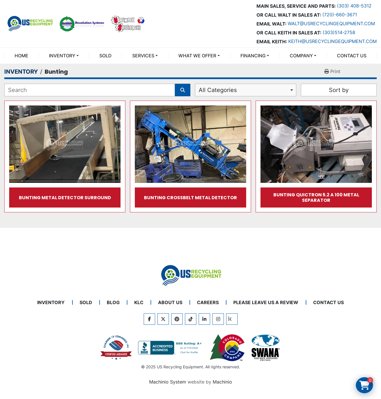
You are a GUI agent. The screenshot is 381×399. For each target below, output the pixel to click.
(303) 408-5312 (354, 6)
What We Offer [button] (197, 55)
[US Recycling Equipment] (190, 275)
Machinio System (167, 382)
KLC (138, 302)
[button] (64, 56)
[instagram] (218, 319)
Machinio (222, 382)
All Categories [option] (218, 90)
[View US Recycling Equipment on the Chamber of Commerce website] (116, 347)
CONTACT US (351, 55)
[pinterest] (177, 319)
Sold (105, 55)
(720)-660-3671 (339, 14)
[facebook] (149, 319)
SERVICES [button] (143, 55)
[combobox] (246, 90)
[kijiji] (232, 319)
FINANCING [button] (253, 55)
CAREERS (208, 302)
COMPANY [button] (301, 55)
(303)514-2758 (339, 32)
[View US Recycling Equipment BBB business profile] (171, 348)
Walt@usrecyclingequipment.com (331, 23)
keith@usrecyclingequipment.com (332, 41)
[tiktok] (190, 319)
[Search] (89, 90)
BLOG (113, 302)
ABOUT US (170, 302)
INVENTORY (62, 55)
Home (21, 55)
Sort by (339, 90)
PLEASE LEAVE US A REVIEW (265, 302)
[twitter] (163, 319)
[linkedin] (204, 319)
